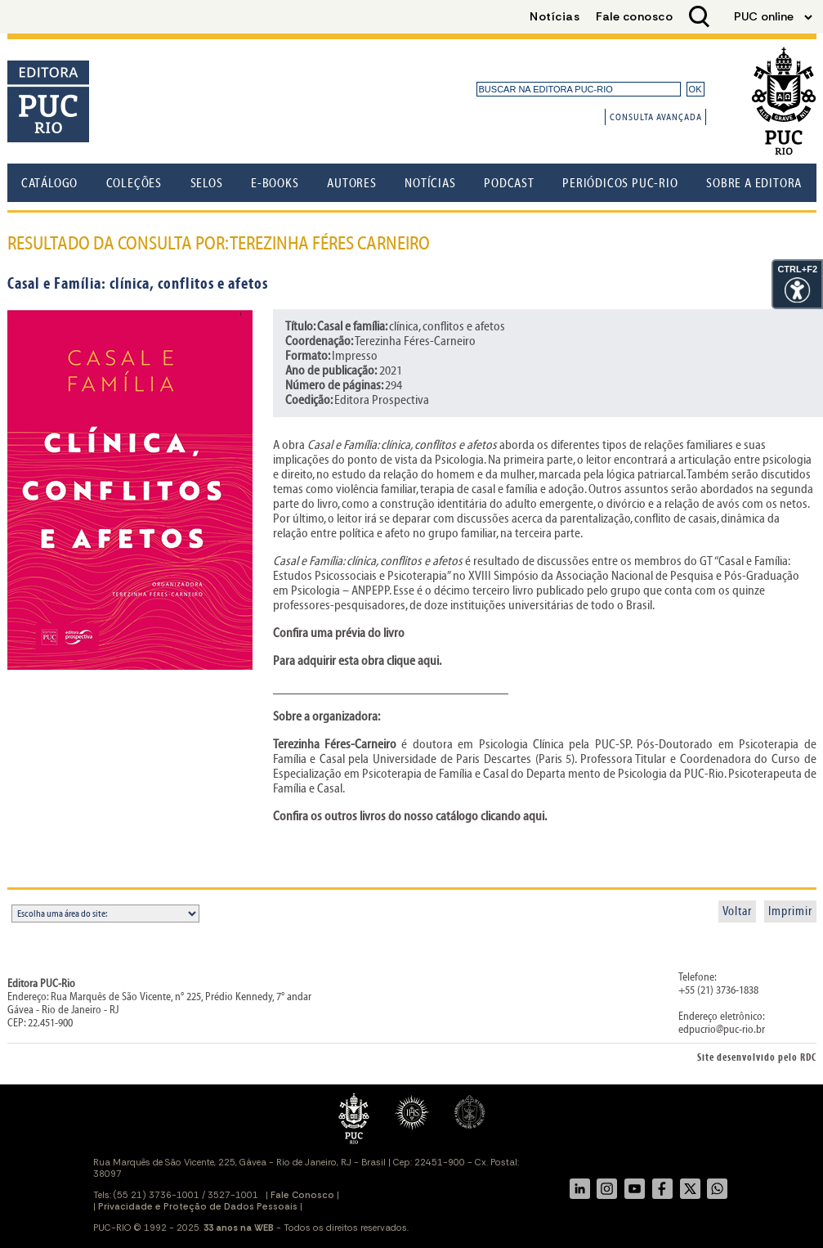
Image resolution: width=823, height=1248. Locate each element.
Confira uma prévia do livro (339, 633)
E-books (275, 183)
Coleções (134, 183)
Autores (352, 183)
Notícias (430, 183)
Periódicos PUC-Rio (620, 183)
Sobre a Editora (754, 183)
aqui (428, 660)
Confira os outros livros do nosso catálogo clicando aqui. (410, 816)
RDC (808, 1058)
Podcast (509, 183)
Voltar (737, 911)
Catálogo (49, 183)
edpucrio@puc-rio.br (721, 1029)
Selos (206, 183)
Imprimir (790, 911)
